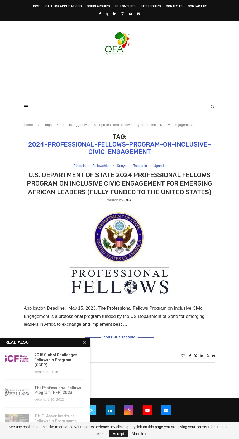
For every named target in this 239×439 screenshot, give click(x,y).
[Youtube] (130, 14)
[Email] (138, 14)
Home (36, 6)
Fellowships (125, 6)
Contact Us (197, 6)
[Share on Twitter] (195, 355)
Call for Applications (63, 6)
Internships (151, 6)
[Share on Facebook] (190, 356)
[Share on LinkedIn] (201, 356)
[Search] (212, 107)
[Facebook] (100, 14)
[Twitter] (107, 14)
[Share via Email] (213, 356)
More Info (139, 434)
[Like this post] (183, 356)
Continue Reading (119, 337)
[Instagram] (122, 14)
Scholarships (98, 6)
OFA (128, 200)
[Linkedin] (114, 14)
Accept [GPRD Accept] (118, 434)
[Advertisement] (119, 75)
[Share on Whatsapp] (207, 356)
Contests (174, 6)
